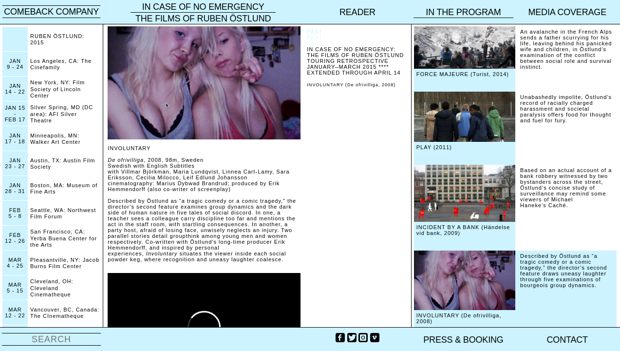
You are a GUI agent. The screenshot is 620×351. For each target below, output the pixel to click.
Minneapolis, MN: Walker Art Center (55, 139)
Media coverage (567, 12)
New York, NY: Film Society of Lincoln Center (57, 88)
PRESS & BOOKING (463, 340)
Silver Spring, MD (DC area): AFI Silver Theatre (61, 113)
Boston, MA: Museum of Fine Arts (63, 188)
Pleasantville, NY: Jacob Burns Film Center (64, 263)
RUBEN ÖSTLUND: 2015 (57, 39)
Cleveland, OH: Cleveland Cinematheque (52, 287)
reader (357, 12)
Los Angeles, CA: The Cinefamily (61, 64)
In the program (463, 12)
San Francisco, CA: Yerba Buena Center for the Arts (63, 238)
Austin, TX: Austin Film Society (62, 163)
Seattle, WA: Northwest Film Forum (63, 213)
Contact (567, 340)
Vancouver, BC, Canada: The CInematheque (64, 313)
